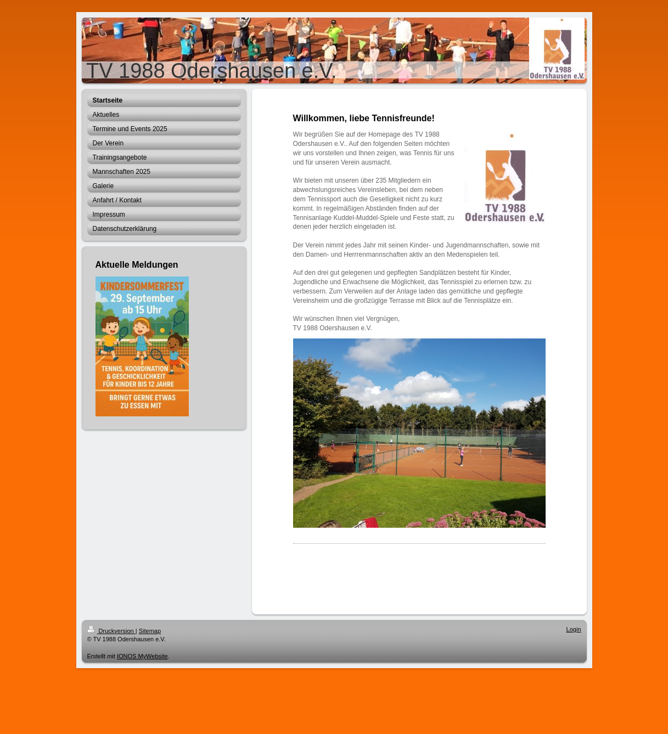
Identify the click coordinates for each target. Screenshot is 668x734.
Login (573, 629)
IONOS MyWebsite (142, 656)
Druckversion (111, 631)
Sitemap (150, 631)
